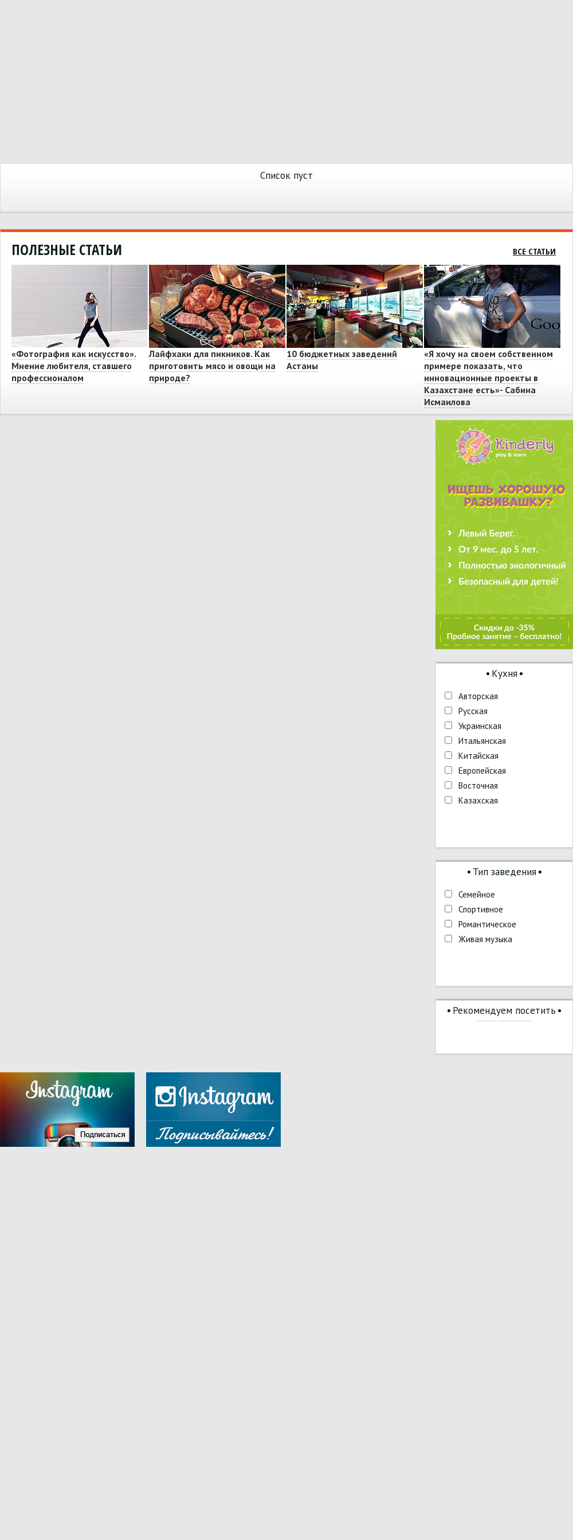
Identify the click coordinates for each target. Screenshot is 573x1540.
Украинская (479, 725)
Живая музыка (485, 939)
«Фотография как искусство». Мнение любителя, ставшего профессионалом (73, 365)
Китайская (478, 755)
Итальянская (482, 740)
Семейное (476, 894)
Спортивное (480, 909)
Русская (473, 711)
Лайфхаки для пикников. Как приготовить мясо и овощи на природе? (212, 365)
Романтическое (487, 924)
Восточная (478, 785)
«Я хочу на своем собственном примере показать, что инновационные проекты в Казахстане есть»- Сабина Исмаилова (488, 377)
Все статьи (534, 251)
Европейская (482, 770)
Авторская (478, 696)
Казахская (478, 800)
